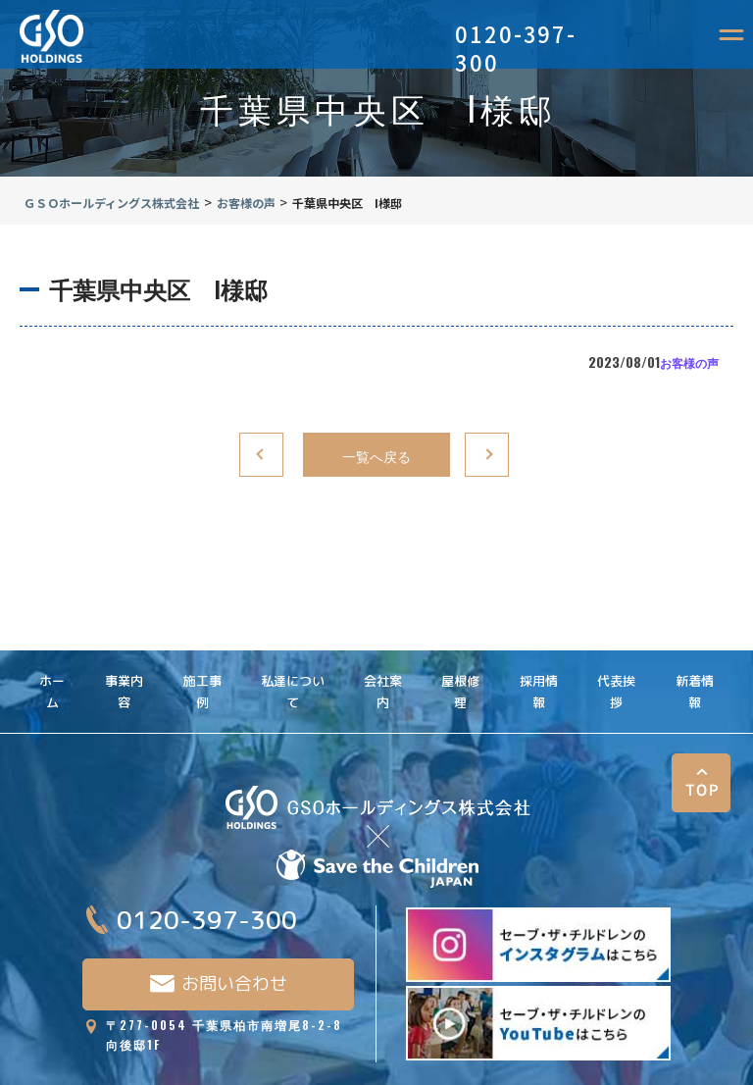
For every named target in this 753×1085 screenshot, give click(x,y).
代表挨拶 (616, 650)
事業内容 (124, 650)
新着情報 (695, 650)
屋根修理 (460, 650)
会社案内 (383, 650)
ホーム (52, 650)
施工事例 (202, 650)
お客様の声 (689, 362)
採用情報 (539, 650)
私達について (293, 650)
